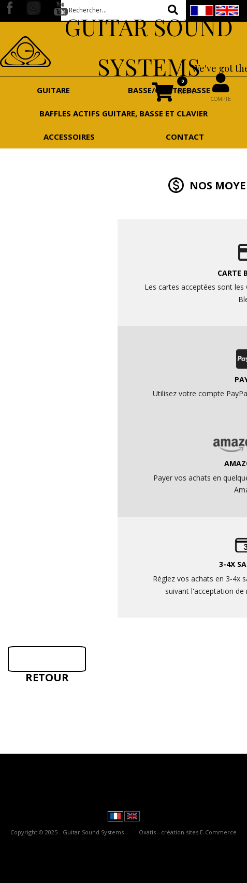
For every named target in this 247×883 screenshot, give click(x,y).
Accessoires (69, 136)
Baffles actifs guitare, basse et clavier (123, 113)
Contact (185, 136)
